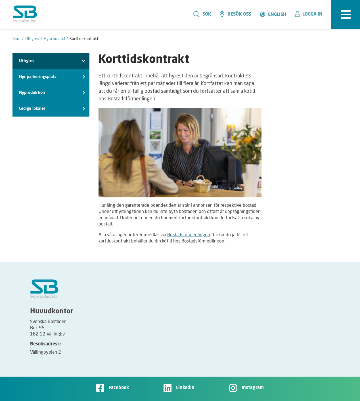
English (277, 14)
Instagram (253, 388)
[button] (311, 14)
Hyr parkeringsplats (52, 77)
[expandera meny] (345, 14)
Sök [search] (202, 14)
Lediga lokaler (52, 109)
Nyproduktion (52, 93)
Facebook (119, 388)
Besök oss (235, 14)
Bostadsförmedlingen (188, 234)
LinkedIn (185, 388)
